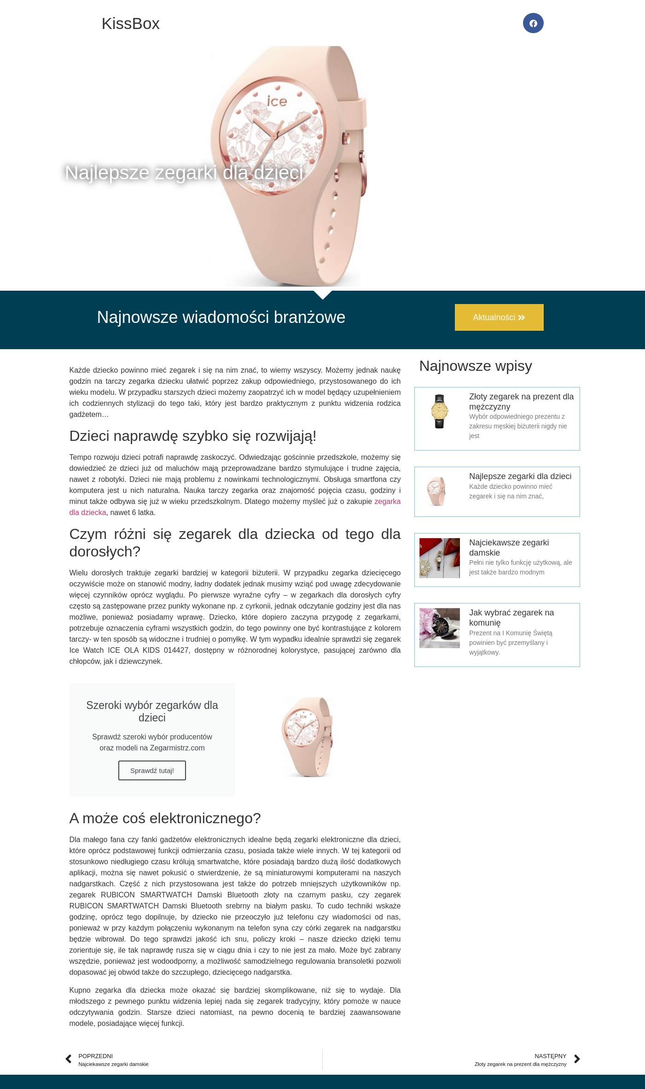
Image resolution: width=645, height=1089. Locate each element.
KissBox (131, 23)
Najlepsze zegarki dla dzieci (520, 476)
